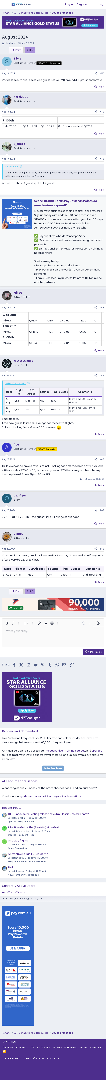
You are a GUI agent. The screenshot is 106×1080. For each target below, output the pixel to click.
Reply (101, 87)
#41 (102, 73)
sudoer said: (11, 167)
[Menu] (5, 5)
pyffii (16, 892)
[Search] (101, 4)
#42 (102, 112)
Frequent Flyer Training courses (65, 750)
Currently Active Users (18, 886)
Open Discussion (17, 848)
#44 (102, 307)
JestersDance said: (15, 383)
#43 (102, 159)
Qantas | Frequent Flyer (21, 821)
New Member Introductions (23, 875)
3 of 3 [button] (30, 50)
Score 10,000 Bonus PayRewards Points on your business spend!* (65, 203)
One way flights (18, 840)
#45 (102, 376)
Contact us (22, 1047)
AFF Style (9, 1042)
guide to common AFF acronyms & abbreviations (51, 796)
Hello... (12, 867)
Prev (16, 50)
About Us (8, 1047)
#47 (102, 510)
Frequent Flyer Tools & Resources (27, 861)
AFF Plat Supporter (50, 63)
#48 (102, 549)
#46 (102, 459)
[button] (7, 623)
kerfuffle (7, 892)
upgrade (97, 750)
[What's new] (93, 4)
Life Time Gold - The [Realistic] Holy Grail (33, 827)
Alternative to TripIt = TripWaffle (28, 854)
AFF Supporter (48, 449)
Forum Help (70, 1047)
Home (83, 1047)
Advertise (95, 1047)
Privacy (57, 1047)
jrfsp (22, 892)
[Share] (96, 73)
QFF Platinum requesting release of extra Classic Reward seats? (48, 814)
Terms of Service (40, 1047)
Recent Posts (11, 807)
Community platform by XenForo (31, 1058)
